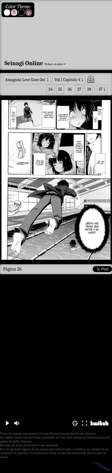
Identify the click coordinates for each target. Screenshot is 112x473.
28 (89, 89)
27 (79, 89)
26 (70, 89)
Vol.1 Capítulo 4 (67, 79)
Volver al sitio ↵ (55, 64)
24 (50, 89)
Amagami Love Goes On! (25, 79)
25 (60, 89)
